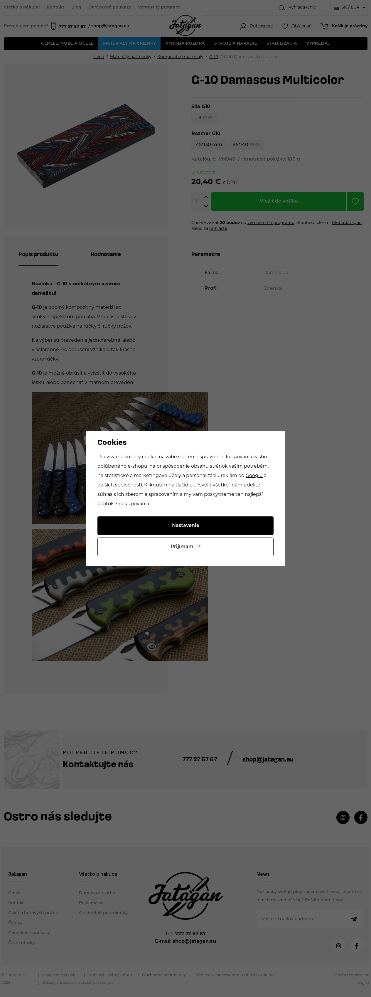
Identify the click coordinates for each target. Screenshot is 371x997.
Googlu (254, 476)
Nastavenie (185, 525)
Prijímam (182, 547)
